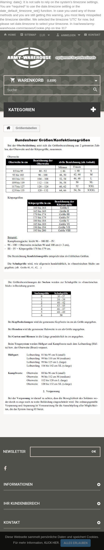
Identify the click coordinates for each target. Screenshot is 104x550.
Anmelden (68, 35)
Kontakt (94, 34)
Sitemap (30, 34)
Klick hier (51, 542)
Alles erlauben (76, 543)
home (12, 34)
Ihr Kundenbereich (22, 503)
